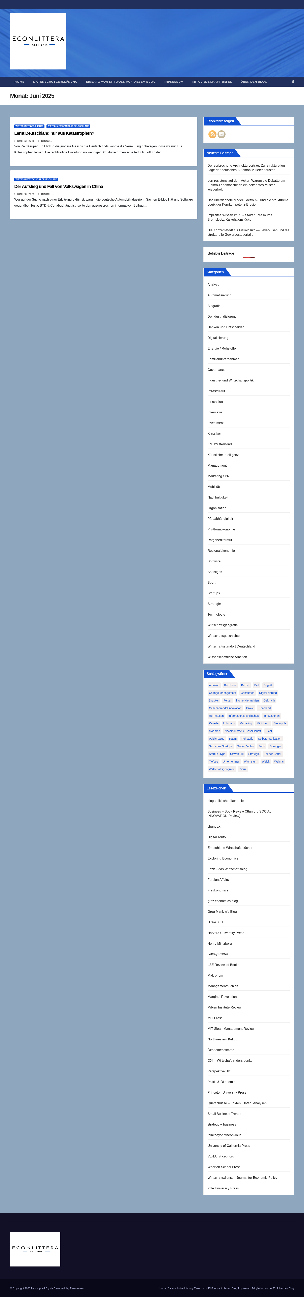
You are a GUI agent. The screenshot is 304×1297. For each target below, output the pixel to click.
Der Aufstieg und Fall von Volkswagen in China (58, 186)
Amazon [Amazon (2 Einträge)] (214, 685)
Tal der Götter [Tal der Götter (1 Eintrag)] (272, 754)
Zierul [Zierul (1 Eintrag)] (242, 769)
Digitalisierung (218, 338)
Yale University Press (223, 1188)
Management (217, 465)
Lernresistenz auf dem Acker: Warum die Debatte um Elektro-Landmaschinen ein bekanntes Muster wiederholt (246, 185)
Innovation (215, 401)
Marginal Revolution (222, 996)
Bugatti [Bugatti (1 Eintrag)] (268, 685)
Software (214, 561)
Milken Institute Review (224, 1007)
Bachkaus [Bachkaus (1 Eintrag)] (230, 685)
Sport (211, 582)
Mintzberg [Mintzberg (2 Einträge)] (263, 723)
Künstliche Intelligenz (223, 455)
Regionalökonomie (221, 550)
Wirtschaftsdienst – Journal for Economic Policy (242, 1177)
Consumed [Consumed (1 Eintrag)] (248, 692)
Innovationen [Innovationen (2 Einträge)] (272, 715)
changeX (214, 826)
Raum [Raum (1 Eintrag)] (233, 738)
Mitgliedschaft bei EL (212, 82)
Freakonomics (218, 890)
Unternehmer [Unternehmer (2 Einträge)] (231, 761)
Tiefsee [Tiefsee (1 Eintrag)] (213, 761)
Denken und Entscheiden (226, 327)
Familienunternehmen (224, 359)
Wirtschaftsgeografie (223, 625)
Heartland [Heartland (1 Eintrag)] (265, 708)
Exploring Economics (223, 858)
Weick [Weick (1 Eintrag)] (266, 761)
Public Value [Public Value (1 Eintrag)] (217, 738)
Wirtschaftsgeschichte (29, 126)
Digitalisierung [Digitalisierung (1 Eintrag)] (268, 692)
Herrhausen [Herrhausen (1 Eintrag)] (216, 715)
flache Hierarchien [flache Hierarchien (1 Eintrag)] (247, 700)
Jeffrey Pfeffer (218, 954)
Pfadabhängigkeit (220, 518)
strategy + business (222, 1124)
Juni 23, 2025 (26, 141)
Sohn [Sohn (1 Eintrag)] (262, 746)
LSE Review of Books (223, 965)
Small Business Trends (224, 1114)
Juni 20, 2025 (26, 194)
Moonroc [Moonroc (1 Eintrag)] (214, 731)
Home (19, 82)
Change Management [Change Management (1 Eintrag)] (222, 692)
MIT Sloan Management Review (231, 1028)
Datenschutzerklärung (55, 82)
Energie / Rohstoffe (222, 348)
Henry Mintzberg (220, 943)
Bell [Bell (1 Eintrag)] (256, 685)
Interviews (215, 412)
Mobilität (214, 486)
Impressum (173, 82)
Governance (217, 369)
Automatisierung (220, 295)
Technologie (216, 614)
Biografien (215, 306)
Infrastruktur (216, 391)
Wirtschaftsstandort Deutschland (68, 126)
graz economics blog (223, 901)
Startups (214, 593)
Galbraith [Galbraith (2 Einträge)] (269, 700)
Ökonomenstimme (221, 1050)
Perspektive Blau (220, 1071)
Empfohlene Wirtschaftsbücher (230, 847)
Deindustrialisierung (222, 316)
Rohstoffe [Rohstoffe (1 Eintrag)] (247, 738)
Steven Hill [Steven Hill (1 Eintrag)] (237, 754)
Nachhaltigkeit (218, 497)
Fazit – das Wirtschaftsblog (227, 869)
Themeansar (77, 1288)
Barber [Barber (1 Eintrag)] (245, 685)
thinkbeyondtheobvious (224, 1135)
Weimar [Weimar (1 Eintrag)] (279, 761)
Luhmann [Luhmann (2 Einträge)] (229, 723)
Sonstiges (215, 572)
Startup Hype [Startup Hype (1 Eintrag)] (217, 754)
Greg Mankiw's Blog (222, 911)
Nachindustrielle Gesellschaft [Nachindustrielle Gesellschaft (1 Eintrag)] (243, 731)
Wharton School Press (224, 1167)
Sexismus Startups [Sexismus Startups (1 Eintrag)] (221, 746)
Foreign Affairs (218, 879)
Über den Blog (254, 82)
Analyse (213, 284)
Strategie (214, 604)
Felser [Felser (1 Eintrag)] (227, 700)
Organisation (217, 508)
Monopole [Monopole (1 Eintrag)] (280, 723)
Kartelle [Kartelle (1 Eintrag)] (213, 723)
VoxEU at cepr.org (221, 1156)
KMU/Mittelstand (220, 444)
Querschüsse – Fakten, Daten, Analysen (237, 1103)
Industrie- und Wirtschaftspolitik (231, 380)
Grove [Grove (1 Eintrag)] (250, 708)
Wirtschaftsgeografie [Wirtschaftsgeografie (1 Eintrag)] (222, 769)
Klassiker (214, 433)
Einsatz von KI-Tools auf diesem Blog (121, 82)
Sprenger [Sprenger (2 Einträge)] (275, 746)
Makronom (215, 975)
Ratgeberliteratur (220, 540)
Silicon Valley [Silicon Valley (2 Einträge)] (245, 746)
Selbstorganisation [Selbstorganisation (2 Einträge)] (269, 738)
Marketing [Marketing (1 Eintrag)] (246, 723)
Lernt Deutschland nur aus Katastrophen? (54, 133)
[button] (293, 81)
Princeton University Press (227, 1092)
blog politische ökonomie (226, 800)
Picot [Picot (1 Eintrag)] (269, 731)
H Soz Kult (215, 922)
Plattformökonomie (221, 529)
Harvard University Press (226, 933)
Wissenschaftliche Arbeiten (227, 657)
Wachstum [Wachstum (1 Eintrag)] (250, 761)
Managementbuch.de (223, 986)
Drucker (46, 141)
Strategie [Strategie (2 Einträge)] (254, 754)
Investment (216, 423)
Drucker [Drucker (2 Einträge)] (214, 700)
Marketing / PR (219, 476)
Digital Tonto (217, 837)
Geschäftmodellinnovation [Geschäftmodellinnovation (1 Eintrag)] (225, 708)
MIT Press (215, 1018)
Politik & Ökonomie (222, 1082)
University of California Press (229, 1145)
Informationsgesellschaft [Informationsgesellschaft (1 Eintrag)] (243, 715)
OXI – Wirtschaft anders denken (231, 1060)
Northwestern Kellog (222, 1039)
